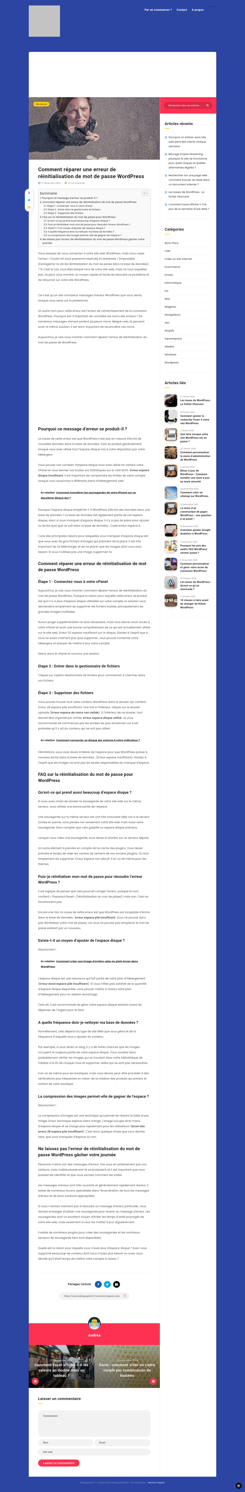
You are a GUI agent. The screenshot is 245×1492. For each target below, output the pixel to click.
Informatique (173, 283)
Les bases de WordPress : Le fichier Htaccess (195, 402)
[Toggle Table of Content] (143, 193)
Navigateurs (172, 315)
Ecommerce (172, 267)
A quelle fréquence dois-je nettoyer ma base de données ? (81, 231)
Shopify (169, 330)
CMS (167, 251)
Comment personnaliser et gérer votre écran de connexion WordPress (194, 567)
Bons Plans (172, 243)
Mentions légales (156, 1482)
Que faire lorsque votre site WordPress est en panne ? (194, 438)
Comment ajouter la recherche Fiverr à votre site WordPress (194, 419)
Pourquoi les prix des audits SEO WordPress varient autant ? (193, 549)
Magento (170, 307)
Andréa (94, 1335)
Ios (166, 291)
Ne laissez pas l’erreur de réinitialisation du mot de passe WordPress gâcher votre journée (93, 241)
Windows (170, 354)
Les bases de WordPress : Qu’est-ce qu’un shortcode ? (195, 586)
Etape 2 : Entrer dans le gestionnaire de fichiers (74, 209)
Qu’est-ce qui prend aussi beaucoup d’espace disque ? (78, 220)
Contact (182, 9)
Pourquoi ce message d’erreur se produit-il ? (70, 198)
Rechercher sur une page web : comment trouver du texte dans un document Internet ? (189, 180)
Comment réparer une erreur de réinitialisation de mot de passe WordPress (89, 202)
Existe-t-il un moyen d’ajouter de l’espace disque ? (76, 228)
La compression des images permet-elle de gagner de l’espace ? (84, 235)
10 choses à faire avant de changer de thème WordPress (194, 604)
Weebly (169, 346)
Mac (167, 299)
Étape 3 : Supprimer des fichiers (65, 213)
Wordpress (41, 104)
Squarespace (173, 338)
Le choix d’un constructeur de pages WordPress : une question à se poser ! (195, 514)
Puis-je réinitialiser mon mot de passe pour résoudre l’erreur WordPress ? (89, 224)
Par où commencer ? (158, 9)
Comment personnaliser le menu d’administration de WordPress (195, 456)
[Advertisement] (122, 74)
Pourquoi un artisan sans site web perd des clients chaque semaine (187, 141)
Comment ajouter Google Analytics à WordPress (195, 532)
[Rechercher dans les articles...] (188, 105)
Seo (167, 322)
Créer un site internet (178, 259)
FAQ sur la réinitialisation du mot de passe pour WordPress (78, 217)
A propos (198, 9)
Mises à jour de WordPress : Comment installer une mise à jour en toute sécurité (195, 476)
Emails (169, 275)
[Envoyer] (207, 105)
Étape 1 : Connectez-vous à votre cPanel (69, 206)
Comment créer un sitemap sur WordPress (194, 494)
